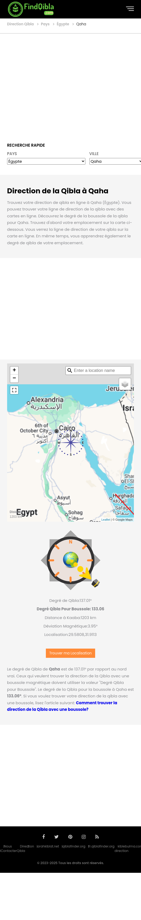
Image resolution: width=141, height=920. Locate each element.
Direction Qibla (25, 848)
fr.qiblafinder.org (102, 846)
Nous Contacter (9, 848)
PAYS (12, 153)
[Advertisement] (49, 84)
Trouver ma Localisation (70, 653)
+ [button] (14, 371)
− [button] (14, 378)
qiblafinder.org (73, 846)
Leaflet (105, 519)
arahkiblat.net (48, 846)
